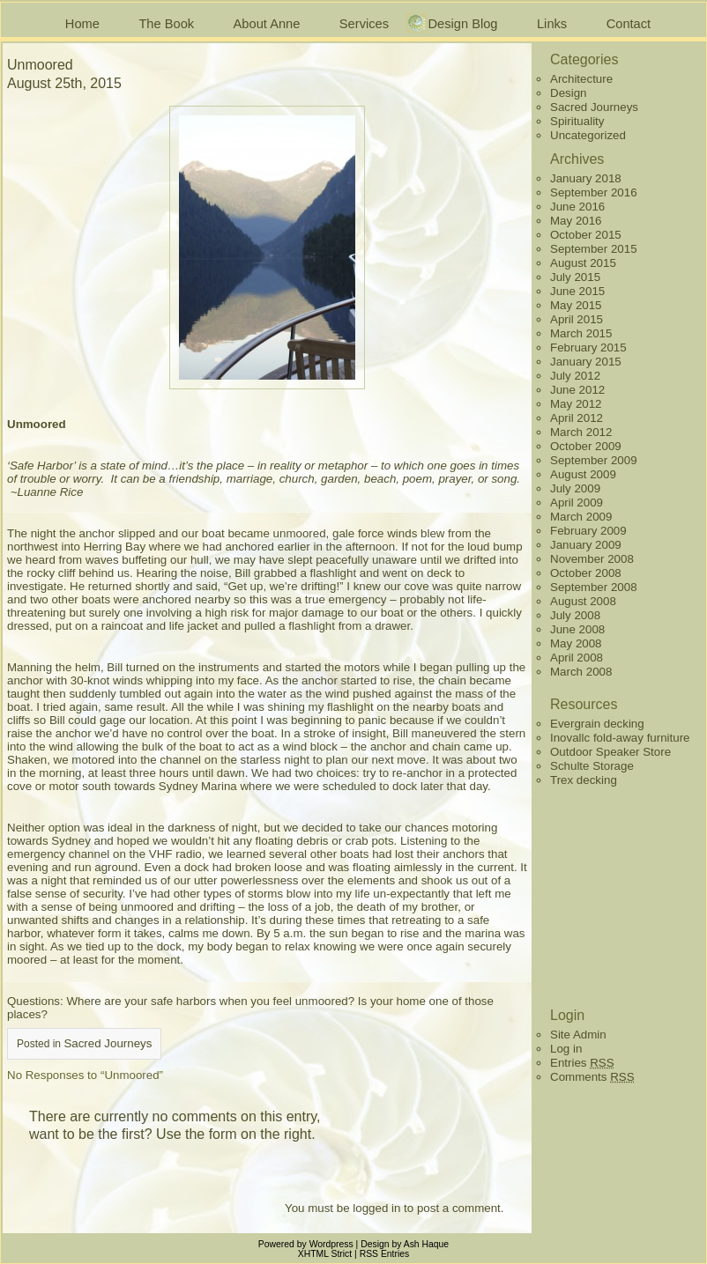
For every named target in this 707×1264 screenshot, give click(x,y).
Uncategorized (588, 135)
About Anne (267, 24)
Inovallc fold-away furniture (620, 737)
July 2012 (575, 375)
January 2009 (585, 544)
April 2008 (576, 657)
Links (552, 24)
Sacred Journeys (107, 1043)
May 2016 (576, 220)
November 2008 (592, 558)
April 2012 (576, 418)
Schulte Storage (592, 765)
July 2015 (575, 277)
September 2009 (593, 460)
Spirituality (577, 121)
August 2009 (583, 474)
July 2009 (575, 488)
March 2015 (581, 333)
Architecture (581, 78)
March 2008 (581, 671)
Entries (582, 1062)
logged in (376, 1208)
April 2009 (576, 502)
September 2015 (593, 248)
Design (568, 93)
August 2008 (583, 601)
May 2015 (576, 305)
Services (364, 24)
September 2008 (593, 587)
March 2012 (581, 432)
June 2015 (577, 291)
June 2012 (577, 389)
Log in (566, 1048)
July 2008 (575, 615)
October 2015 (585, 234)
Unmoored (40, 64)
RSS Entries (385, 1254)
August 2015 (583, 263)
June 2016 (577, 206)
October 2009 (585, 446)
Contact (629, 24)
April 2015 (576, 319)
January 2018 (585, 178)
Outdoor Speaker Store (610, 751)
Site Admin (578, 1034)
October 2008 (585, 573)
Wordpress (331, 1244)
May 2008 (576, 643)
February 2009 (588, 530)
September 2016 (593, 192)
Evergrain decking (597, 723)
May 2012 (576, 403)
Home (82, 24)
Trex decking (583, 780)
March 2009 (581, 516)
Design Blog (462, 24)
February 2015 (588, 347)
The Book (166, 24)
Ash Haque (426, 1244)
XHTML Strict (325, 1254)
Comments (592, 1076)
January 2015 (585, 361)
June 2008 (577, 629)
